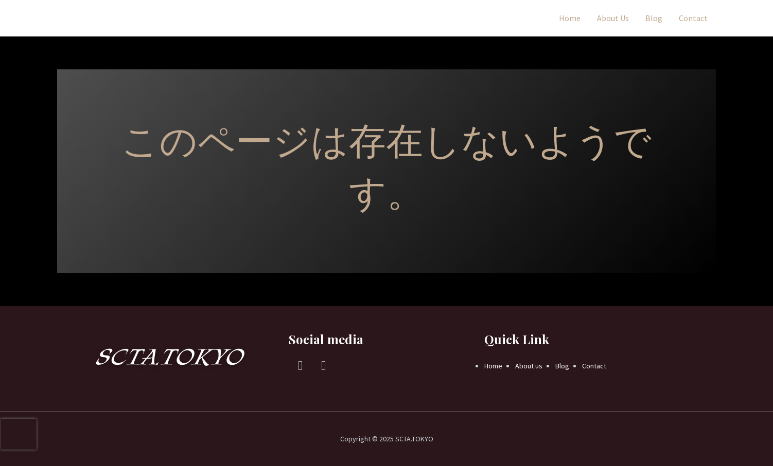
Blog (653, 18)
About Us (613, 18)
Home (570, 18)
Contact (693, 18)
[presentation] (19, 434)
